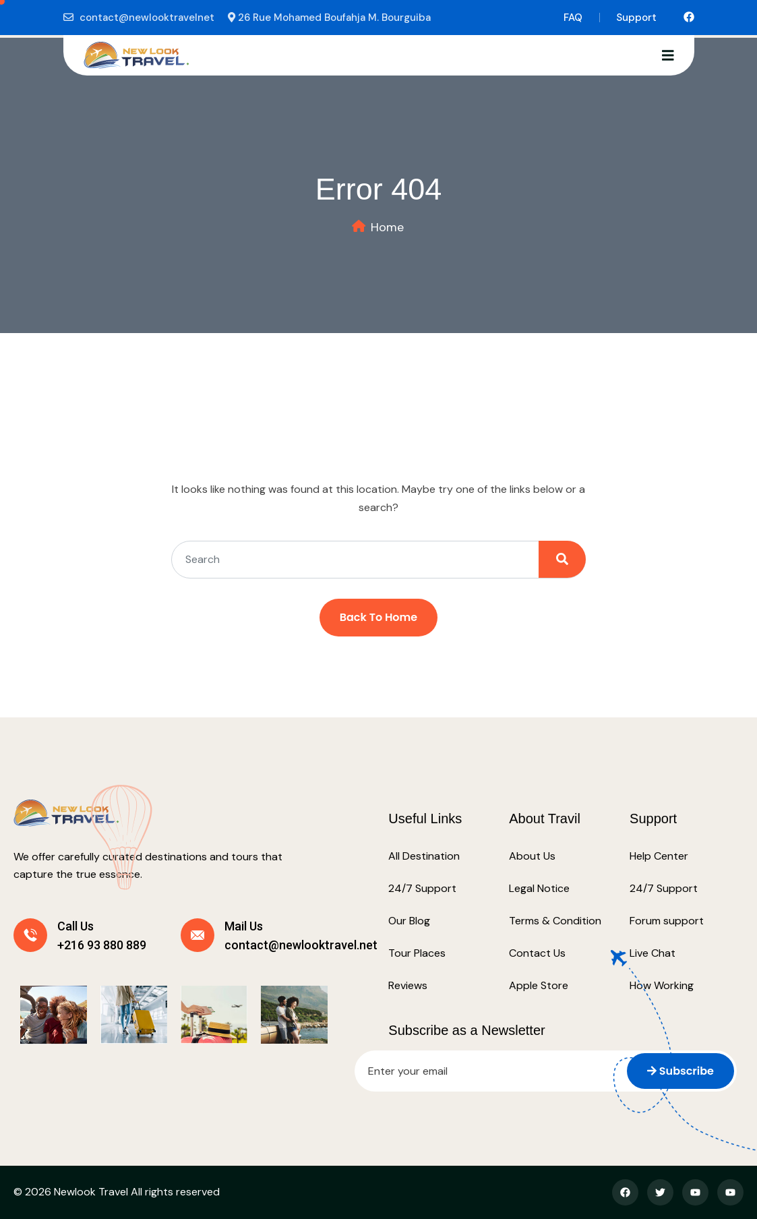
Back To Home (379, 617)
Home (387, 227)
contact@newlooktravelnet (147, 17)
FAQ (573, 17)
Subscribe (680, 1071)
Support (636, 17)
